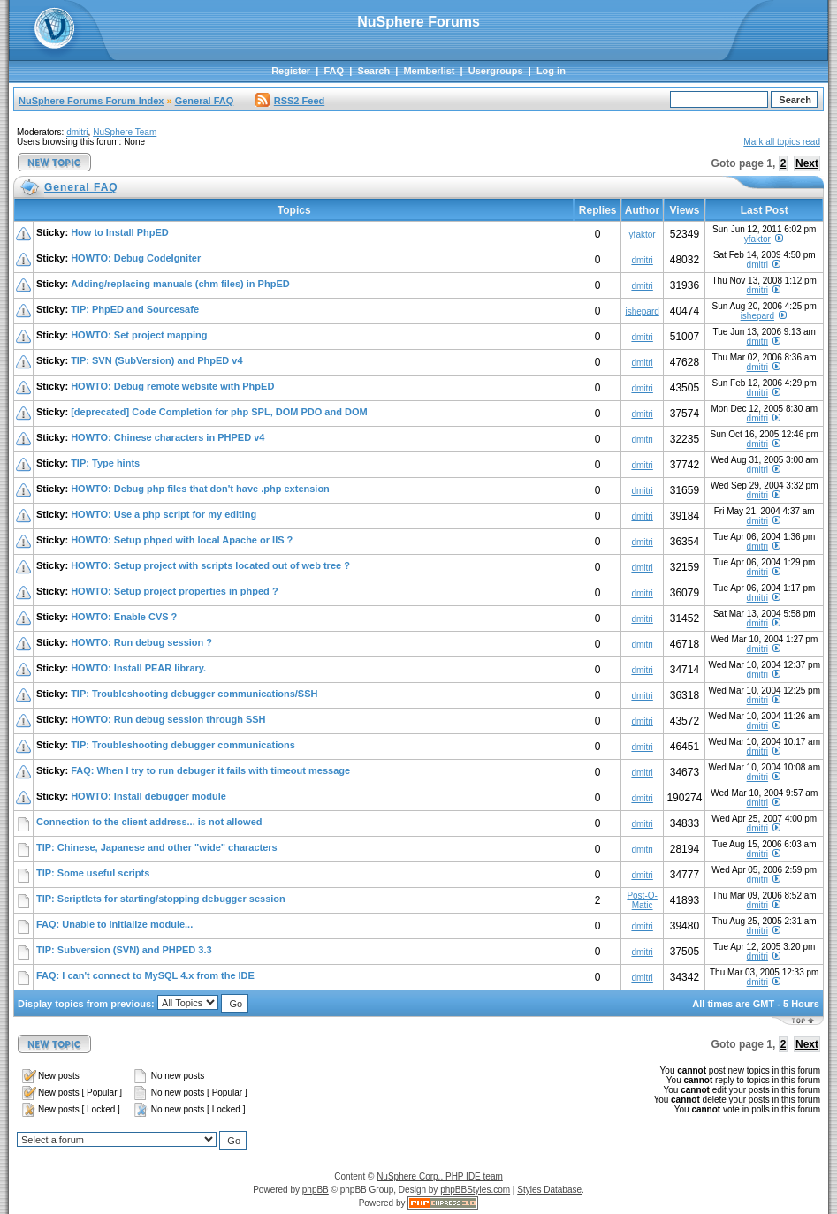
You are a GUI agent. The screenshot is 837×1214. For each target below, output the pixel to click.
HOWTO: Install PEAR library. (138, 668)
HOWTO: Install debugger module (148, 796)
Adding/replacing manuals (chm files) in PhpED (180, 283)
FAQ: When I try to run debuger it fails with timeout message (210, 770)
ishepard (641, 311)
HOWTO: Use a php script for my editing (163, 514)
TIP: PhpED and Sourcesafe (135, 309)
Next (806, 163)
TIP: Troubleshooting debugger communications (183, 745)
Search (373, 70)
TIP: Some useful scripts (92, 873)
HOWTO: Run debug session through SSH (168, 719)
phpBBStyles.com (475, 1190)
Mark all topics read (781, 142)
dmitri (77, 132)
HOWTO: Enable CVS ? (124, 616)
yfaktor (642, 234)
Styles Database (549, 1190)
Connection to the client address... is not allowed (149, 821)
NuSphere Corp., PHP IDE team (440, 1176)
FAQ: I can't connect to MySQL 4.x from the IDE (145, 975)
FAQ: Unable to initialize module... (114, 924)
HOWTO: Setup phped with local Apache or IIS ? (182, 540)
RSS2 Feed (289, 100)
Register (290, 70)
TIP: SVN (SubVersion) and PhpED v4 (156, 360)
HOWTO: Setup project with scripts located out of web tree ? (210, 565)
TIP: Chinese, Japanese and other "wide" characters (157, 847)
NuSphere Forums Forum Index (91, 100)
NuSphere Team (124, 132)
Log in (551, 70)
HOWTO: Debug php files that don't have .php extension (200, 488)
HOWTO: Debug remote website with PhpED (172, 386)
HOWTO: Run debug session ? (141, 642)
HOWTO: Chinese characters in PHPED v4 (167, 437)
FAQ (333, 70)
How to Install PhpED (120, 232)
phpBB (315, 1190)
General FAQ (204, 100)
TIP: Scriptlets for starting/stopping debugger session (160, 898)
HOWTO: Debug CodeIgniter (136, 258)
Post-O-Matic (642, 900)
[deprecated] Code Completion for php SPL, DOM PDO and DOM (219, 411)
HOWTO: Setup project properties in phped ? (174, 591)
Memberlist (428, 70)
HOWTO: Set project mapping (139, 335)
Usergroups (495, 70)
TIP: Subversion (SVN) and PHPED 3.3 (124, 950)
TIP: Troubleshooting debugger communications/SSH (194, 693)
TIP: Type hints (105, 463)
